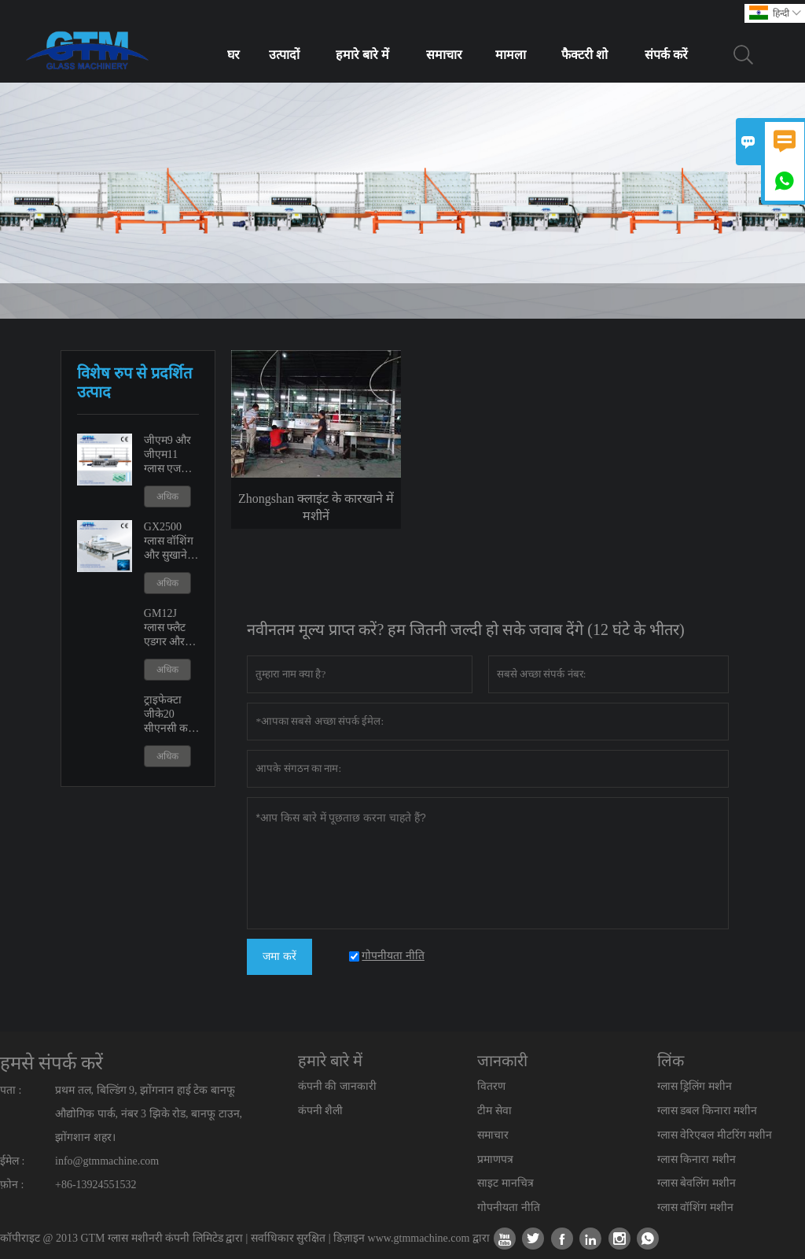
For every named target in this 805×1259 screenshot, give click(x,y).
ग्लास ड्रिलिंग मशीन (694, 1086)
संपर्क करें (666, 54)
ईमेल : (12, 1161)
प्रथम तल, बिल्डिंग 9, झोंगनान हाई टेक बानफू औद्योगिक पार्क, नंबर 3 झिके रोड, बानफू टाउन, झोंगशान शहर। (148, 1113)
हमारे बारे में (362, 54)
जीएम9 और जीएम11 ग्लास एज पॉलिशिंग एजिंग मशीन (169, 455)
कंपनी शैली (321, 1111)
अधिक (167, 496)
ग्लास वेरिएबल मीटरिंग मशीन (715, 1135)
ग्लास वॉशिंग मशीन (695, 1207)
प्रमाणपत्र (495, 1159)
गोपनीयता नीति (508, 1207)
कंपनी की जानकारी (337, 1086)
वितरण (491, 1086)
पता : (10, 1090)
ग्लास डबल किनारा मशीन (707, 1111)
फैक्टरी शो (584, 54)
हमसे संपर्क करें (51, 1063)
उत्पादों (284, 54)
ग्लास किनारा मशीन (696, 1159)
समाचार (444, 54)
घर (233, 54)
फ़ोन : (12, 1185)
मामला (510, 54)
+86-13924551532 (96, 1185)
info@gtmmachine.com (107, 1161)
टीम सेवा (494, 1111)
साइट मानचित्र (505, 1183)
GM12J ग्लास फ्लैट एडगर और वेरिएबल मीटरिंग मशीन (172, 628)
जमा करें (279, 956)
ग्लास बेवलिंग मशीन (696, 1183)
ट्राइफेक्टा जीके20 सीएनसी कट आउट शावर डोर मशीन (169, 715)
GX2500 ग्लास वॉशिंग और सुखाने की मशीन (169, 542)
